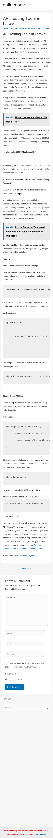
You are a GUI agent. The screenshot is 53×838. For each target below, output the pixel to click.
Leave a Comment (11, 28)
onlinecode (14, 5)
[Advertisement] (26, 743)
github (32, 555)
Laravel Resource (27, 28)
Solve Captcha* (11, 674)
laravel (23, 555)
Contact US (41, 834)
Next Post (26, 568)
